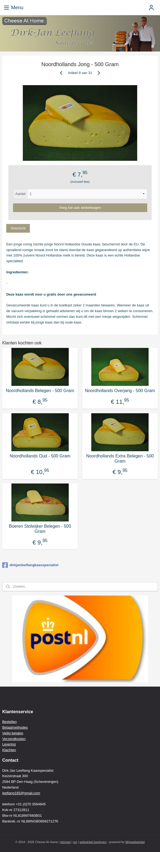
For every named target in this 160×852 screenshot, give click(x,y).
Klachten (9, 750)
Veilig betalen (12, 733)
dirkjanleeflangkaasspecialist (30, 565)
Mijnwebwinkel (135, 842)
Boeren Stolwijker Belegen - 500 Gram (40, 529)
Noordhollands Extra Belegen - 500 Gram (120, 458)
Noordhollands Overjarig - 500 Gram (120, 390)
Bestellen (9, 722)
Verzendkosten (14, 739)
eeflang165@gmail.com (21, 793)
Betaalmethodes (15, 727)
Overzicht (18, 228)
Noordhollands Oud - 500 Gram (40, 456)
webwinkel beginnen (93, 842)
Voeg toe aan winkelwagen (80, 208)
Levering (9, 744)
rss (75, 842)
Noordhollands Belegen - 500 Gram (40, 390)
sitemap (65, 842)
